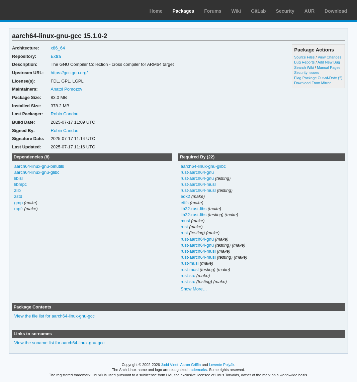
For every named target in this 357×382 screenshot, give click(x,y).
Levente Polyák (221, 365)
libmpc (20, 184)
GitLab (258, 11)
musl (185, 220)
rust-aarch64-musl (198, 184)
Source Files (304, 57)
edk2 (185, 196)
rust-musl (189, 263)
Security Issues (306, 73)
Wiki (236, 11)
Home (156, 11)
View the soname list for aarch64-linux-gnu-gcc (59, 342)
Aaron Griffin (190, 365)
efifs (185, 202)
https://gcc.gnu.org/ (69, 72)
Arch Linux (37, 10)
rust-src (188, 275)
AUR (309, 11)
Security (285, 11)
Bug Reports (304, 62)
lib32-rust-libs (193, 208)
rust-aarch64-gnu (197, 172)
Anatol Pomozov (67, 89)
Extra (56, 56)
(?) (340, 78)
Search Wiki (304, 68)
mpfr (18, 208)
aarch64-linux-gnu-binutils (39, 166)
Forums (212, 11)
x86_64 (58, 47)
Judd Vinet (169, 365)
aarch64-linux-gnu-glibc (37, 172)
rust (184, 226)
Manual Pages (328, 68)
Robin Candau (65, 113)
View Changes (330, 57)
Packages (183, 11)
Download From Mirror (312, 83)
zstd (18, 196)
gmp (18, 202)
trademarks (197, 370)
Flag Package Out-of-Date (315, 78)
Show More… (194, 288)
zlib (17, 190)
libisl (18, 178)
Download (336, 11)
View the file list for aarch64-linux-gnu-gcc (54, 316)
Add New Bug (329, 62)
